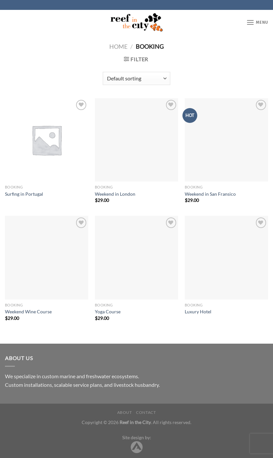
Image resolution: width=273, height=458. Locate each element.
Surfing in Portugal (24, 194)
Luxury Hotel (198, 311)
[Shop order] (136, 78)
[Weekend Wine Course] (46, 257)
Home (118, 46)
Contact (146, 412)
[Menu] (257, 22)
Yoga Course (108, 311)
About (124, 412)
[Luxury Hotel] (226, 257)
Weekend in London (115, 194)
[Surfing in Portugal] (46, 140)
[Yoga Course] (136, 257)
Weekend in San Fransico (210, 194)
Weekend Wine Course (28, 311)
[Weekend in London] (136, 140)
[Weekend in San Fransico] (226, 140)
